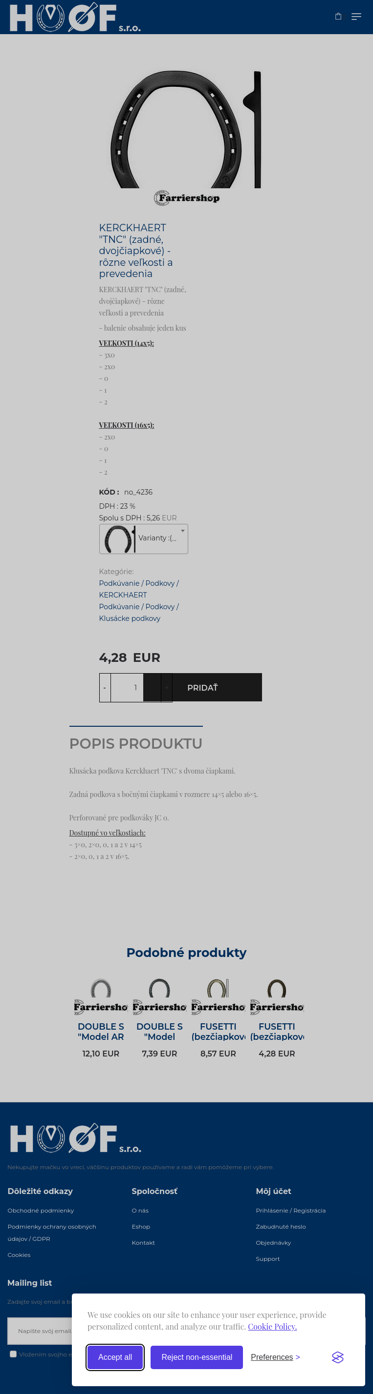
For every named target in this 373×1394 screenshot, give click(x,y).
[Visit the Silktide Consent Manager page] (338, 1357)
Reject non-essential (196, 1357)
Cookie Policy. (272, 1326)
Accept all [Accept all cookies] (115, 1357)
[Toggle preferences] (275, 1357)
